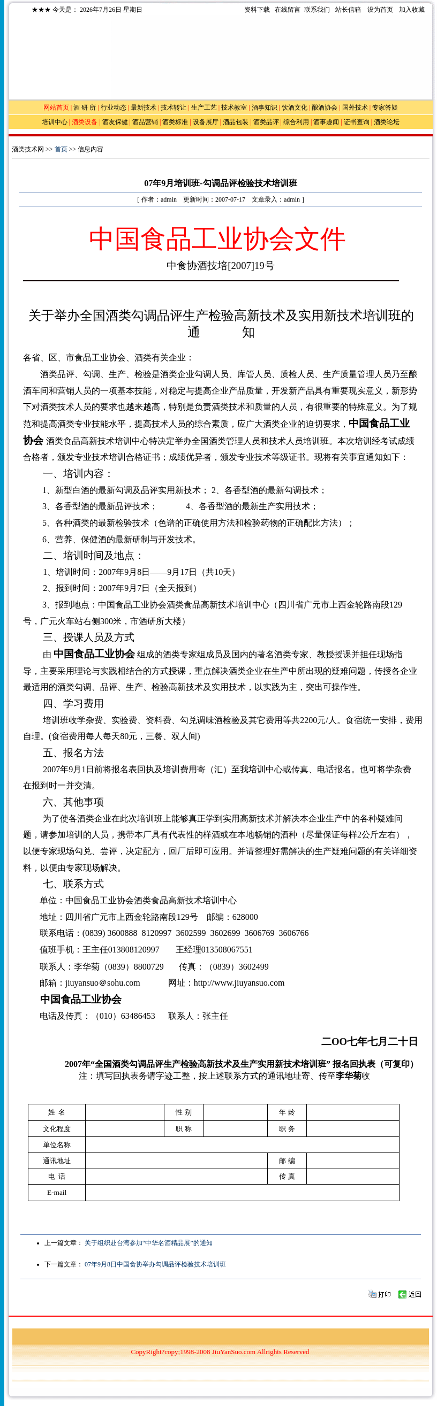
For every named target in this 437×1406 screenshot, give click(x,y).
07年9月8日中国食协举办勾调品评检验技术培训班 (155, 1264)
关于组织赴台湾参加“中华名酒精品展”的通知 (149, 1243)
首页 (61, 149)
